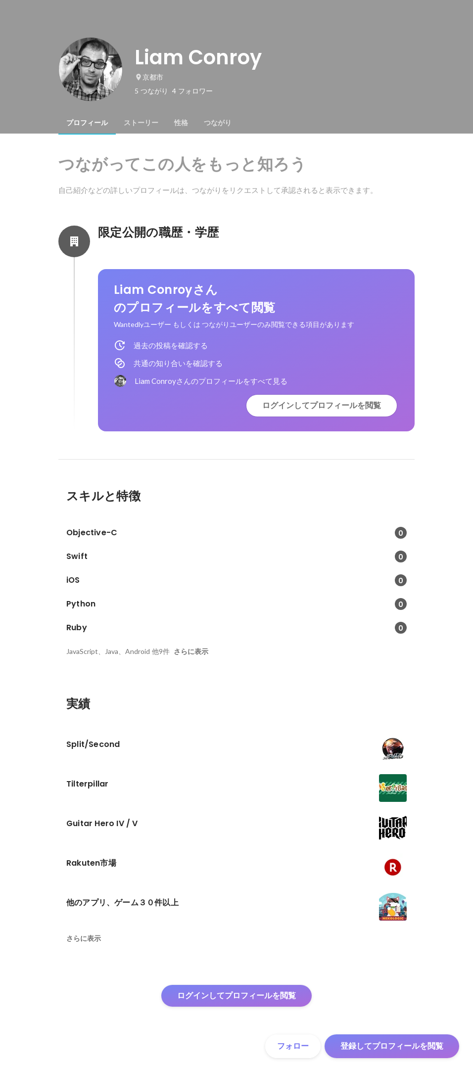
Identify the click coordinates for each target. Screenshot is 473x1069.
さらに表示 (191, 651)
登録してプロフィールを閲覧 (391, 1046)
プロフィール (87, 123)
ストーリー (141, 123)
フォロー (293, 1046)
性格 (181, 123)
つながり (218, 123)
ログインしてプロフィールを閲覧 (321, 405)
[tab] (87, 123)
